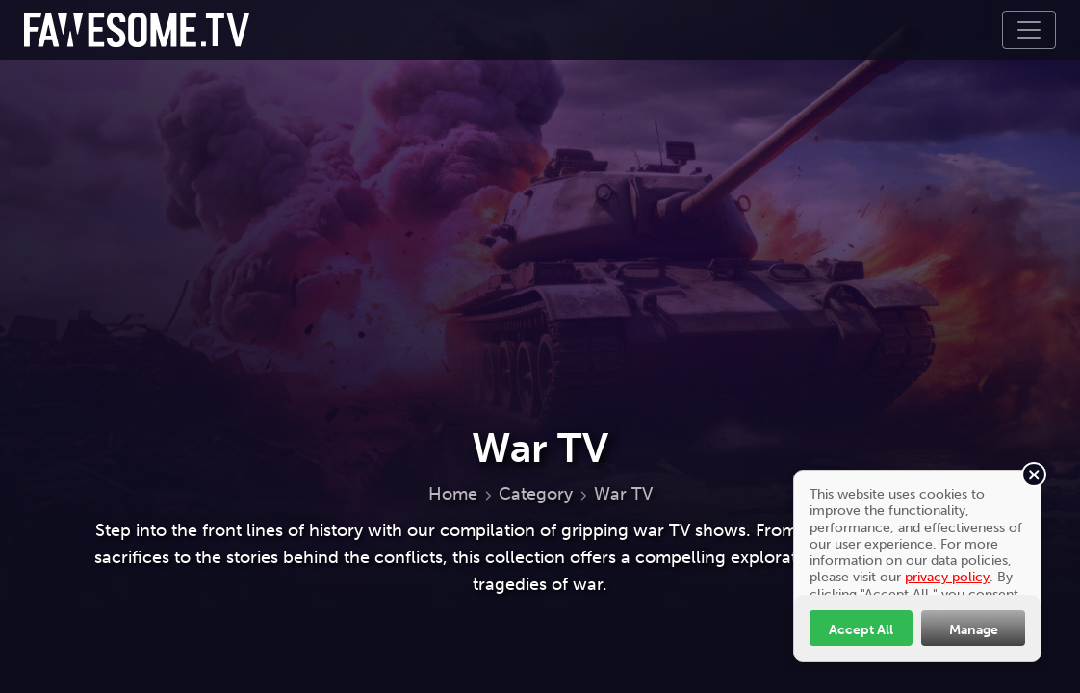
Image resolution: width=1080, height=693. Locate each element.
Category (536, 493)
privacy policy (947, 576)
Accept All (861, 629)
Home (452, 493)
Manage (973, 629)
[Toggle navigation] (1029, 30)
